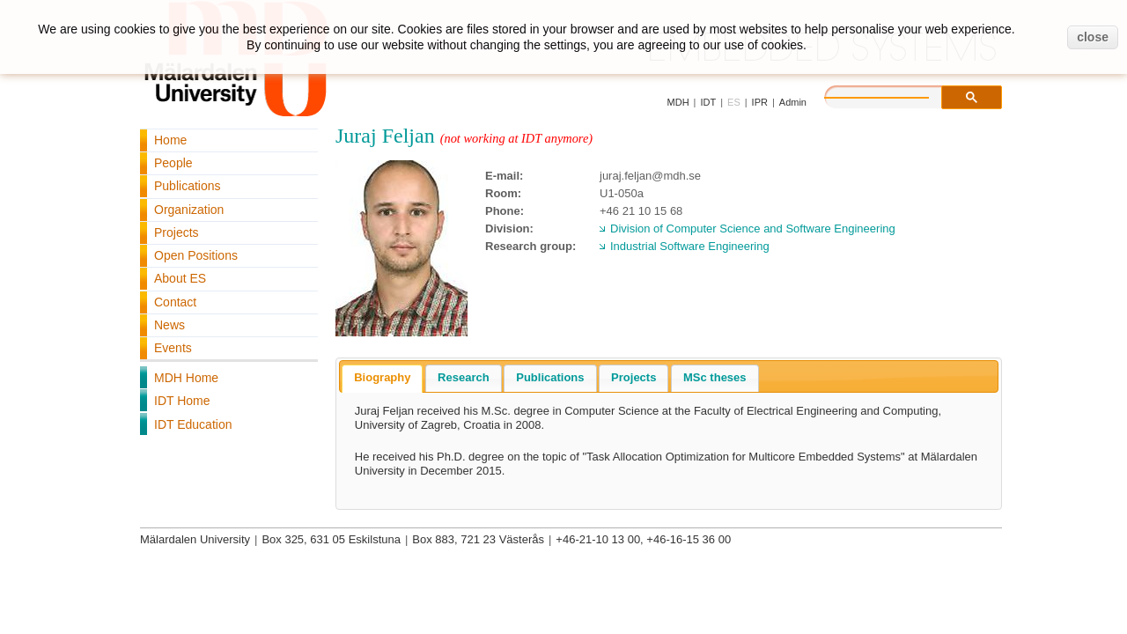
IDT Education (193, 424)
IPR (760, 102)
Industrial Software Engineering (690, 246)
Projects (176, 232)
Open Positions (196, 255)
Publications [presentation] (550, 377)
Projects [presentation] (633, 377)
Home (170, 140)
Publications (187, 186)
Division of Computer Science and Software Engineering (752, 228)
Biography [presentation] (382, 377)
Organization (189, 210)
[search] (894, 95)
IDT (708, 102)
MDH (678, 102)
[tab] (382, 379)
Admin (793, 102)
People (173, 163)
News (169, 325)
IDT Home (182, 401)
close (1093, 37)
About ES (180, 278)
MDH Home (186, 378)
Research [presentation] (464, 377)
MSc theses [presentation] (715, 377)
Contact (175, 302)
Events (173, 348)
